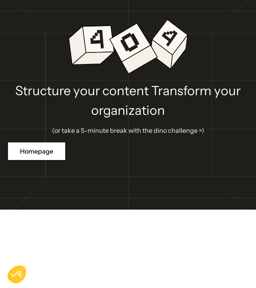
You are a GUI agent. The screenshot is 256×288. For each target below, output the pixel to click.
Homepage (36, 151)
